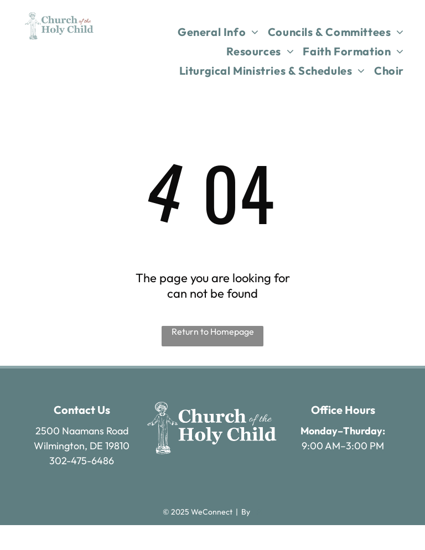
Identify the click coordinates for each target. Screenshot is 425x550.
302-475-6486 (81, 460)
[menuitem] (218, 31)
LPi (257, 512)
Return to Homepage (213, 331)
